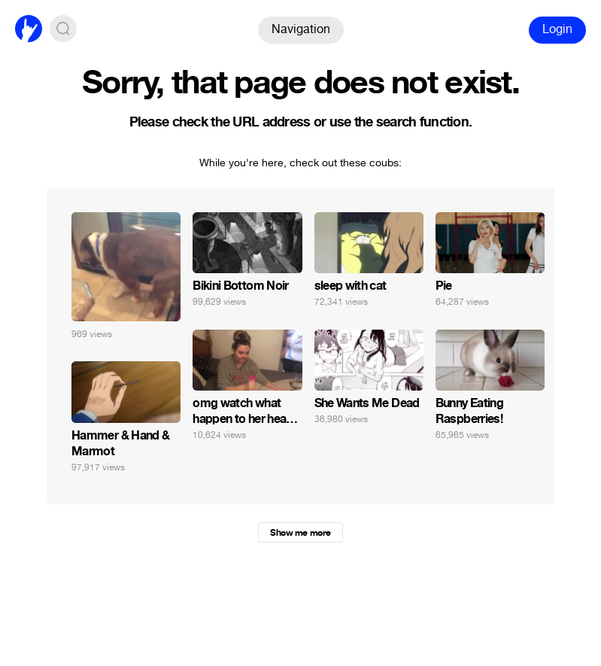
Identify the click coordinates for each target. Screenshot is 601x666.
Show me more (300, 533)
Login (557, 29)
